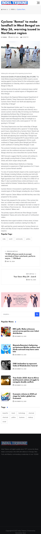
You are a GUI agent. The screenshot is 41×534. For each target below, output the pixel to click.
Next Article (31, 274)
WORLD (10, 239)
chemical (31, 413)
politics (14, 417)
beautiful (5, 413)
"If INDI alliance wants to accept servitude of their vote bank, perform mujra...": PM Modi (20, 256)
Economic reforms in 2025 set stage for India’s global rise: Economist (25, 396)
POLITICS (28, 239)
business (21, 417)
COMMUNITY (19, 239)
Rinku (5, 37)
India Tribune (22, 532)
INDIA (13, 9)
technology (21, 413)
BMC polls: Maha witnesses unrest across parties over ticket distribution (26, 331)
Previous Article (11, 251)
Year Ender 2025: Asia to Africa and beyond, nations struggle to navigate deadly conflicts (26, 380)
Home (3, 9)
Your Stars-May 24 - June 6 (25, 277)
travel (13, 413)
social (4, 421)
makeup (30, 417)
